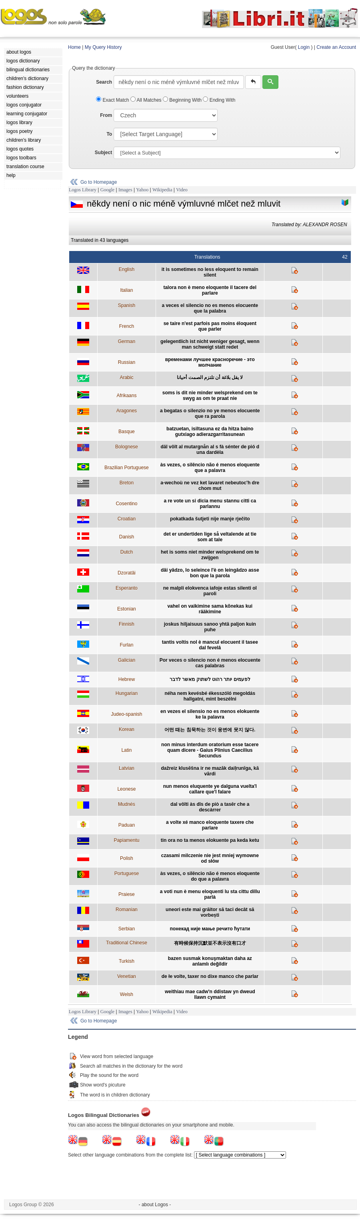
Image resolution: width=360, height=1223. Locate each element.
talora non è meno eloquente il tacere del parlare (209, 290)
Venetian (126, 976)
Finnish (126, 624)
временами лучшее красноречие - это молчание (210, 362)
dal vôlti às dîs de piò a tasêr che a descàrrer (209, 807)
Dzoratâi (127, 573)
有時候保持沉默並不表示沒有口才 (210, 943)
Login (304, 47)
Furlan (126, 645)
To (109, 134)
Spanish (126, 305)
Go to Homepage (98, 182)
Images (125, 190)
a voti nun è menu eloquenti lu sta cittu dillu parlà (210, 894)
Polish (126, 858)
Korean (126, 729)
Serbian (126, 929)
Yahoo (142, 190)
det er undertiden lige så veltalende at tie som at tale (210, 536)
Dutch (126, 552)
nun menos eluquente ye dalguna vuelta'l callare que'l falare (210, 789)
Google (107, 190)
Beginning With (183, 100)
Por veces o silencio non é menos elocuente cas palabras (210, 663)
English (126, 269)
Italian (126, 290)
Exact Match (113, 100)
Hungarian (127, 693)
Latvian (126, 768)
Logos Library (82, 190)
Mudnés (126, 804)
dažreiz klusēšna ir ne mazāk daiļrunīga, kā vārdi (210, 771)
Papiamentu (126, 840)
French (126, 326)
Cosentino (126, 503)
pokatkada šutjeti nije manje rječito (210, 519)
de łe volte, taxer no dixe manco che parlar (210, 976)
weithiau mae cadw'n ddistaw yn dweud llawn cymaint (210, 994)
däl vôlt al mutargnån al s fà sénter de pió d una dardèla (209, 449)
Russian (126, 362)
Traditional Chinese (126, 943)
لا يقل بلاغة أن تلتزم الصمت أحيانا (210, 377)
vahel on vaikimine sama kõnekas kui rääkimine (209, 609)
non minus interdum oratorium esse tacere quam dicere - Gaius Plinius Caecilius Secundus (209, 750)
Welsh (126, 994)
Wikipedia (162, 190)
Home (74, 47)
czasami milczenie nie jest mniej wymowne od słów (210, 858)
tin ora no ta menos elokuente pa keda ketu (210, 840)
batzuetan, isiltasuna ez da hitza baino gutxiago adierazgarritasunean (209, 431)
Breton (127, 483)
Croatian (127, 519)
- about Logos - (155, 1204)
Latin (126, 750)
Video (182, 190)
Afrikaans (126, 395)
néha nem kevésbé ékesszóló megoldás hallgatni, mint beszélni (209, 696)
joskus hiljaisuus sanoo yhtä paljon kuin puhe (210, 627)
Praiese (126, 894)
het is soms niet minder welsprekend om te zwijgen (210, 554)
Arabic (126, 377)
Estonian (126, 609)
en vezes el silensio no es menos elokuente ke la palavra (209, 714)
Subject (103, 152)
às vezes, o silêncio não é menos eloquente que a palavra (210, 467)
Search (104, 82)
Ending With (219, 100)
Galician (126, 660)
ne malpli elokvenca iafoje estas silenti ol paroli (210, 590)
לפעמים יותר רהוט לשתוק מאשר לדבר (210, 679)
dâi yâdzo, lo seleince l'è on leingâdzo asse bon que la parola (210, 572)
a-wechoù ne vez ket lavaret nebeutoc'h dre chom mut (209, 485)
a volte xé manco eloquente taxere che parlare (210, 825)
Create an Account (336, 47)
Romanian (127, 909)
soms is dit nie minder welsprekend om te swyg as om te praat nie (210, 395)
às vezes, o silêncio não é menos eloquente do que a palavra (210, 876)
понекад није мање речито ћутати (210, 929)
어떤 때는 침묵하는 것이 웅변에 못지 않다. (209, 730)
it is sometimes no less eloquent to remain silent (210, 272)
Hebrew (126, 679)
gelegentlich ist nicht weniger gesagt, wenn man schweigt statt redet (209, 344)
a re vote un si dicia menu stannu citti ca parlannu (210, 503)
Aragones (126, 411)
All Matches (146, 100)
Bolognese (126, 447)
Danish (126, 537)
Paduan (126, 825)
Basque (126, 431)
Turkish (126, 961)
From (106, 115)
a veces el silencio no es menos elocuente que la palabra (210, 308)
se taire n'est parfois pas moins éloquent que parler (210, 326)
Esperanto (127, 588)
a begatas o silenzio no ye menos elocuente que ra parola (210, 413)
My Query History (103, 47)
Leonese (126, 789)
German (126, 341)
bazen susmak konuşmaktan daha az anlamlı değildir (210, 961)
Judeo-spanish (126, 714)
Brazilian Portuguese (126, 467)
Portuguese (126, 873)
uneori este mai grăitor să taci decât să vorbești (210, 912)
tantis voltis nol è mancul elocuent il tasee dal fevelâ (210, 645)
